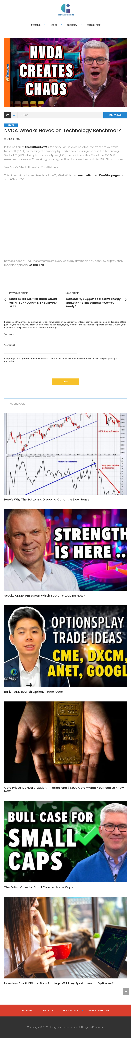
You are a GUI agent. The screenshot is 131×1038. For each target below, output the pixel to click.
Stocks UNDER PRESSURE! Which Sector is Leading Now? (44, 595)
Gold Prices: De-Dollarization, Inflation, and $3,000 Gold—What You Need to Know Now (64, 789)
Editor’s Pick (93, 25)
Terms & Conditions (98, 1010)
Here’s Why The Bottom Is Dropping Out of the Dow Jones (46, 499)
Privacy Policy (70, 1010)
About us (27, 1010)
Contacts (47, 1010)
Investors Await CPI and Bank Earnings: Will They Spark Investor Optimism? (59, 983)
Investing (36, 25)
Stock (53, 25)
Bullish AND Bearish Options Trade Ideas (33, 692)
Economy (72, 25)
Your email (40, 349)
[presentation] (29, 372)
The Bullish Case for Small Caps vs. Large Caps (38, 887)
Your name (40, 338)
